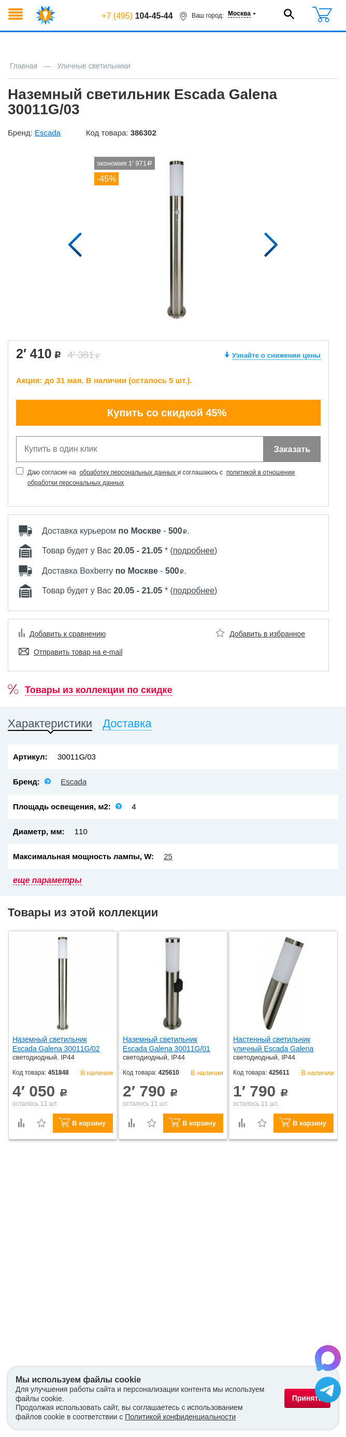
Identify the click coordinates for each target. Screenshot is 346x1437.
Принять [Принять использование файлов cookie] (307, 1398)
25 (168, 856)
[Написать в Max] (328, 1359)
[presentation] (50, 725)
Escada (73, 781)
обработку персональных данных (128, 472)
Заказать (292, 449)
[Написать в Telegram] (328, 1391)
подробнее (193, 550)
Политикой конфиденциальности (180, 1417)
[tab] (50, 725)
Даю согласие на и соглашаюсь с (161, 477)
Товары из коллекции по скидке (98, 690)
